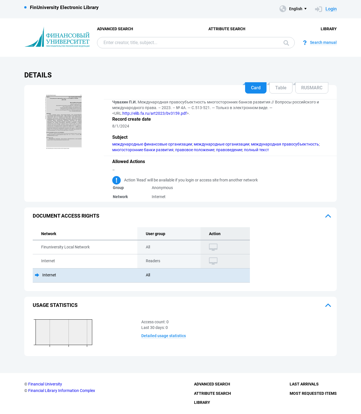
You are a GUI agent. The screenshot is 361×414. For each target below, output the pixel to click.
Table (281, 87)
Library (329, 29)
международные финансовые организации (152, 144)
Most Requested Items (313, 393)
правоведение (229, 150)
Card (256, 87)
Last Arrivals (304, 384)
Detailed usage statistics (163, 335)
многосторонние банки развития (142, 150)
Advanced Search (115, 29)
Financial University (45, 384)
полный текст (256, 150)
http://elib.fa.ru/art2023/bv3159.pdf (154, 113)
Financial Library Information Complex (61, 390)
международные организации (221, 144)
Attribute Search (226, 29)
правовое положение (194, 150)
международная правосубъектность (285, 144)
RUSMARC (311, 87)
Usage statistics (55, 305)
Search (286, 43)
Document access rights (66, 216)
